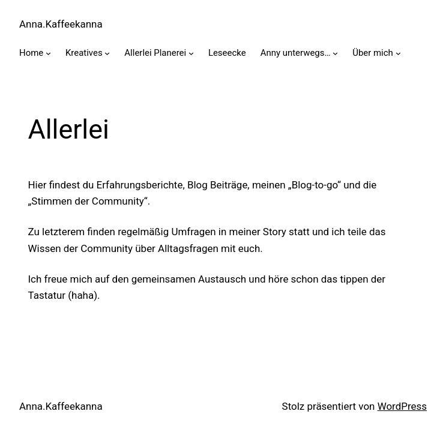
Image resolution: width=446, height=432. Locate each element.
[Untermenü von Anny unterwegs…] (335, 53)
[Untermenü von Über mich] (398, 53)
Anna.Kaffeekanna (61, 24)
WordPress (402, 406)
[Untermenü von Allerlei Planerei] (191, 53)
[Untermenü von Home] (48, 53)
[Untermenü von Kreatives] (107, 53)
